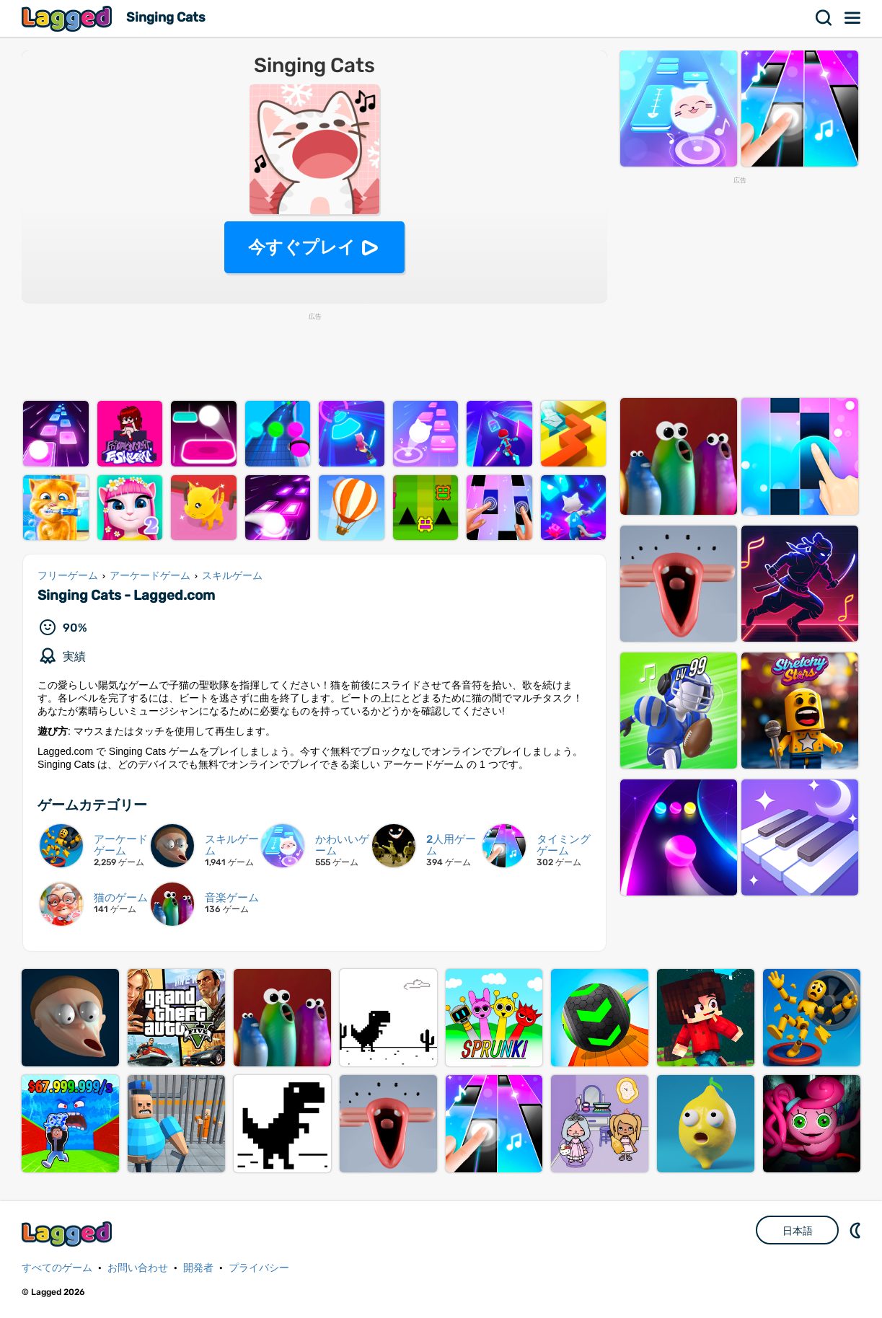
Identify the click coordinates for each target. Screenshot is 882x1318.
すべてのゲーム (57, 1268)
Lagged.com (68, 1234)
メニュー (853, 18)
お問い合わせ (137, 1268)
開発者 (198, 1268)
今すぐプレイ (302, 247)
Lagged (68, 18)
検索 (824, 18)
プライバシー (259, 1268)
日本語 (797, 1231)
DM (856, 1230)
